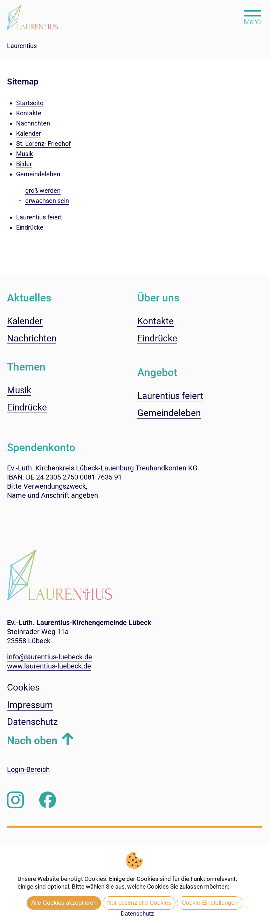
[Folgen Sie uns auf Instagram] (15, 800)
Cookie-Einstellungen (209, 902)
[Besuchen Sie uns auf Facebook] (47, 800)
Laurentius (22, 45)
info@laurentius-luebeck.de (49, 657)
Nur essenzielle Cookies (139, 902)
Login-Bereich (28, 769)
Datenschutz (137, 913)
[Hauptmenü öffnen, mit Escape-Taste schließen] (252, 17)
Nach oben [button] (32, 740)
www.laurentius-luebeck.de (49, 666)
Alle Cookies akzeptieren (64, 902)
